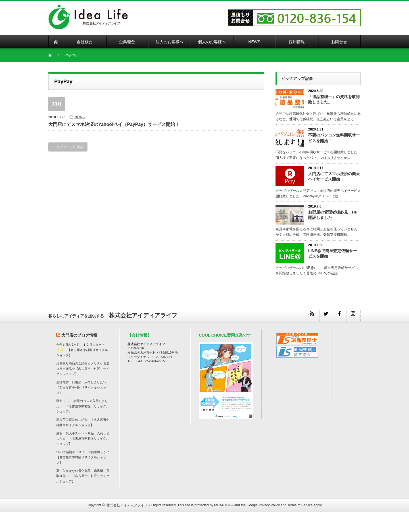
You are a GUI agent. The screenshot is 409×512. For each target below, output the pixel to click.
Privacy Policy (269, 505)
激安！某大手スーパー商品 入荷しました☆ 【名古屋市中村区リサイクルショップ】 (82, 438)
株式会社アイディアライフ (127, 505)
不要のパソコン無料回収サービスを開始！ (334, 138)
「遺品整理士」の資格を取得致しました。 (334, 99)
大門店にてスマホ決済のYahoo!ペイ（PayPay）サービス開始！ (114, 124)
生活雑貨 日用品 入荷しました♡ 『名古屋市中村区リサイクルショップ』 (82, 387)
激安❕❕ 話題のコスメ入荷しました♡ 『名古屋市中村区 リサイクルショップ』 (82, 406)
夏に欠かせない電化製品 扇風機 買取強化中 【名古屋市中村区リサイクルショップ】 (82, 476)
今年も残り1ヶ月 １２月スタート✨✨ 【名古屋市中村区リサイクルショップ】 (82, 350)
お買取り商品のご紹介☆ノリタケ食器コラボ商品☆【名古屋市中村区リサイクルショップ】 (82, 369)
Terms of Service (299, 505)
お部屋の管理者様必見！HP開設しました (332, 215)
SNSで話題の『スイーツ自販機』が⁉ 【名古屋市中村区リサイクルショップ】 (84, 457)
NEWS (79, 117)
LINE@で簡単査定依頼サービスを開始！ (332, 253)
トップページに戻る (68, 147)
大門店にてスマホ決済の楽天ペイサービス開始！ (334, 176)
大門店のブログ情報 (79, 335)
